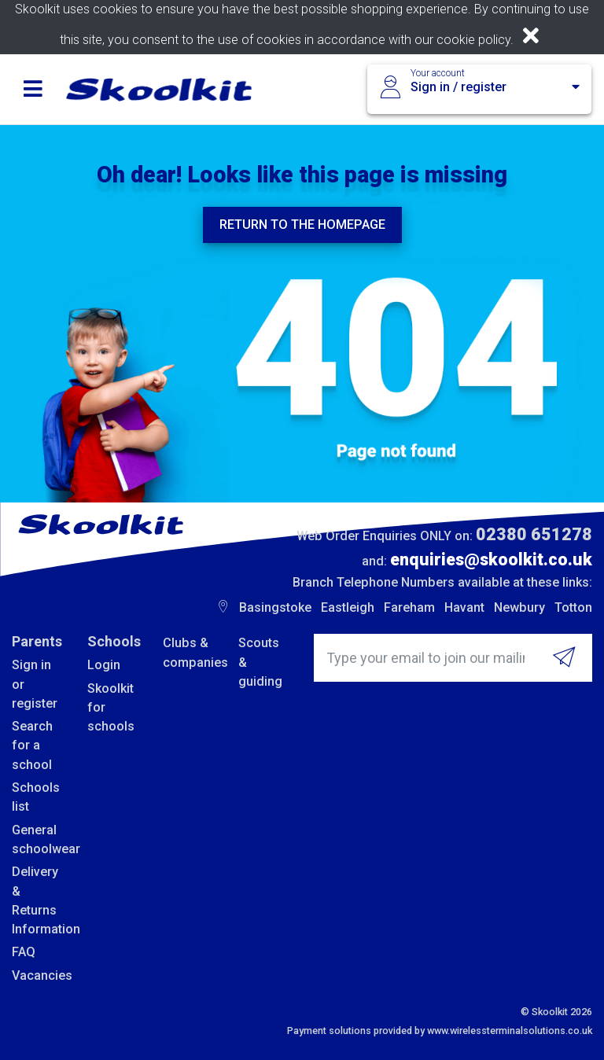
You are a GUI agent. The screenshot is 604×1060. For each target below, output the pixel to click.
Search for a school (32, 745)
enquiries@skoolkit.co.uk (491, 559)
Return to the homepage (302, 224)
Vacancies (38, 975)
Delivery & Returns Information (38, 900)
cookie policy (473, 39)
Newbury (519, 607)
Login (103, 664)
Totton (573, 607)
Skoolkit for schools (110, 707)
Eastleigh (347, 607)
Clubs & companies (189, 652)
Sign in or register (34, 684)
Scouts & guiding (260, 662)
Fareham (409, 607)
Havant (464, 607)
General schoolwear (38, 839)
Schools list (36, 797)
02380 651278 (534, 534)
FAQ (23, 951)
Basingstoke (275, 607)
